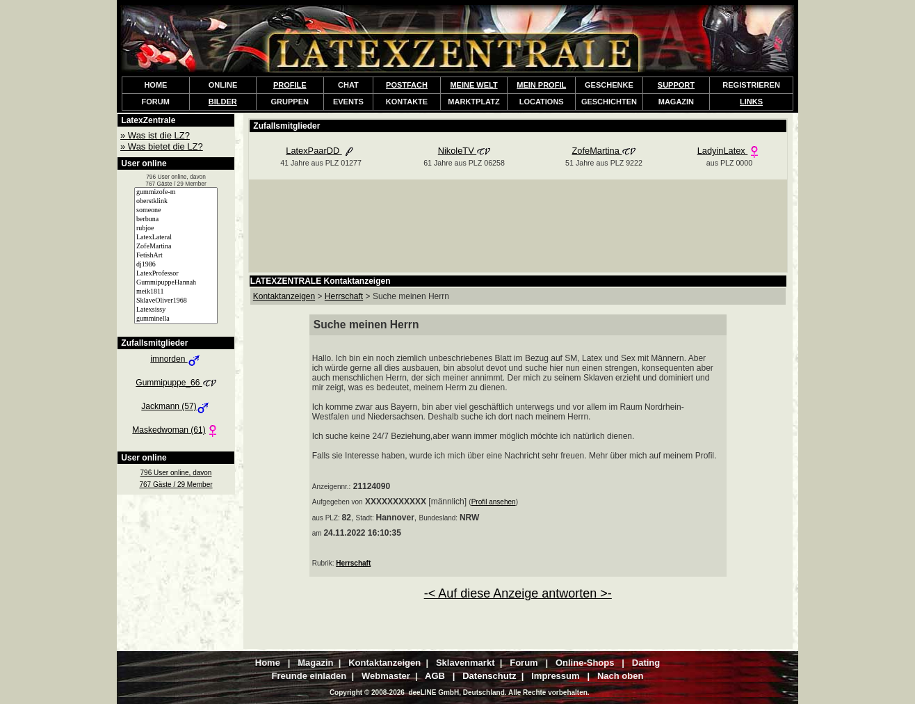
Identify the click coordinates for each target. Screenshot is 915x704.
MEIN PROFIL (541, 85)
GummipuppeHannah (176, 282)
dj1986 (176, 264)
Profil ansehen (493, 502)
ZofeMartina (176, 246)
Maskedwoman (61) (175, 430)
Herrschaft (353, 563)
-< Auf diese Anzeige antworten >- (518, 593)
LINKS (751, 101)
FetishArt (176, 255)
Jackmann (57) (175, 406)
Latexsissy (176, 309)
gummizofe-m (176, 192)
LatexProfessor (176, 273)
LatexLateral (176, 237)
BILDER (223, 101)
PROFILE (290, 85)
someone (176, 210)
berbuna (176, 219)
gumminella (176, 318)
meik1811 (176, 291)
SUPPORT (676, 85)
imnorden (175, 359)
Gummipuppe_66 (176, 382)
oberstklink (176, 201)
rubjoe (176, 228)
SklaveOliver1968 (176, 300)
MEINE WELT (473, 85)
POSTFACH (407, 85)
